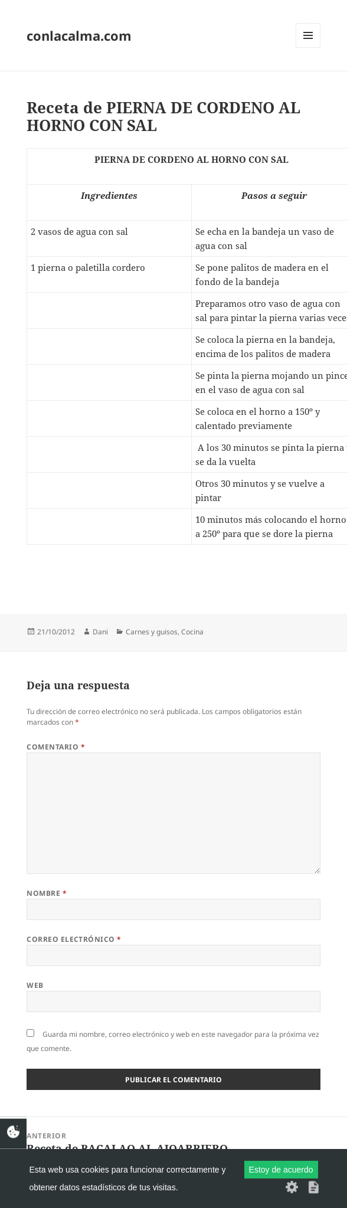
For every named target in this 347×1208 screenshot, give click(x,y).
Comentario (56, 747)
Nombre (47, 893)
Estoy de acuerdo (281, 1169)
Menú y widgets (308, 47)
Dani (100, 632)
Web (35, 985)
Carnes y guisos (152, 632)
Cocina (192, 632)
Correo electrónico (74, 939)
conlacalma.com (79, 35)
